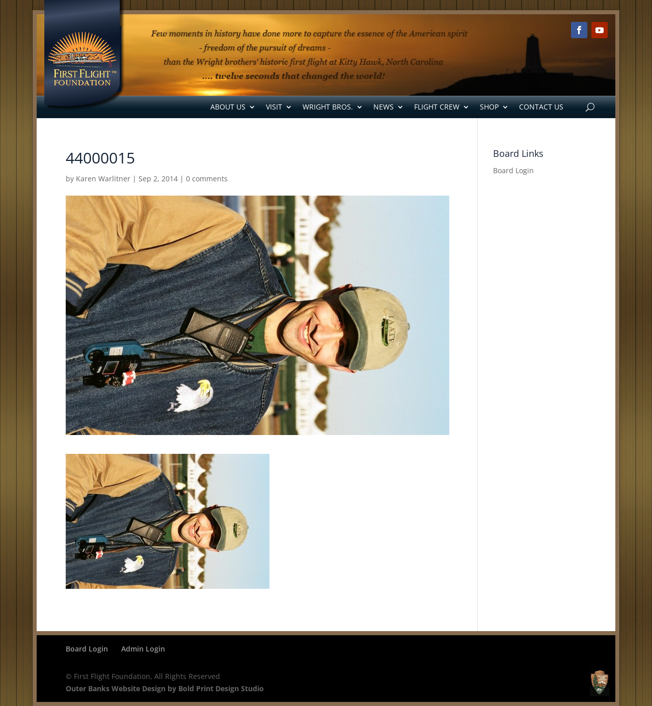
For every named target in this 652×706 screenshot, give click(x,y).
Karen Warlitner (103, 178)
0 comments (207, 178)
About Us (228, 107)
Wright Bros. (328, 107)
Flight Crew (436, 107)
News (383, 107)
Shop (489, 107)
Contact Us (541, 107)
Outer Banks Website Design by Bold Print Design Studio (165, 688)
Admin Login (143, 649)
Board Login (513, 170)
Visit (274, 107)
